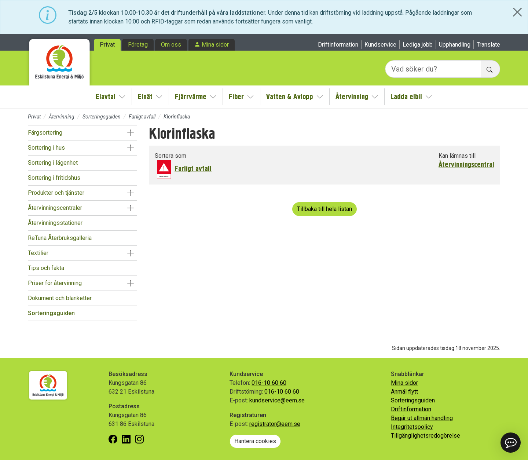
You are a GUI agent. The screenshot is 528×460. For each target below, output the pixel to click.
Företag (138, 44)
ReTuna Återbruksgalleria (60, 237)
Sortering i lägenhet (53, 162)
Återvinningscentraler (55, 207)
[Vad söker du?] (433, 69)
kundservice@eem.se (277, 400)
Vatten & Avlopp (289, 96)
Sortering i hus (46, 147)
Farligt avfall (142, 117)
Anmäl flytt (404, 391)
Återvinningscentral (466, 164)
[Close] (517, 12)
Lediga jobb (418, 44)
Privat (107, 44)
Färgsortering (45, 132)
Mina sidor (215, 44)
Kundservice (380, 44)
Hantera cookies (255, 441)
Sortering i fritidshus (54, 177)
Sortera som (170, 155)
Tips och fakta (46, 267)
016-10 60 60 (269, 382)
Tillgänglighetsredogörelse (425, 435)
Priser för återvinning (55, 283)
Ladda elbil (406, 96)
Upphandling (454, 44)
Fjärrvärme (190, 96)
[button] (130, 132)
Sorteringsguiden (101, 117)
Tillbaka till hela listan (324, 208)
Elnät (145, 96)
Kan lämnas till (457, 155)
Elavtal (105, 96)
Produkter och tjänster (56, 192)
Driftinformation (338, 44)
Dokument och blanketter (60, 298)
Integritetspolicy (412, 426)
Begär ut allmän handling (422, 418)
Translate (488, 44)
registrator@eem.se (274, 423)
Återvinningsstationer (55, 222)
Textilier (38, 252)
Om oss (171, 44)
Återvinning (352, 96)
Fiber (236, 96)
